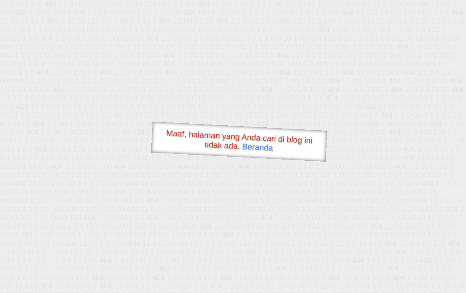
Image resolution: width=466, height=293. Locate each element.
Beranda (257, 147)
